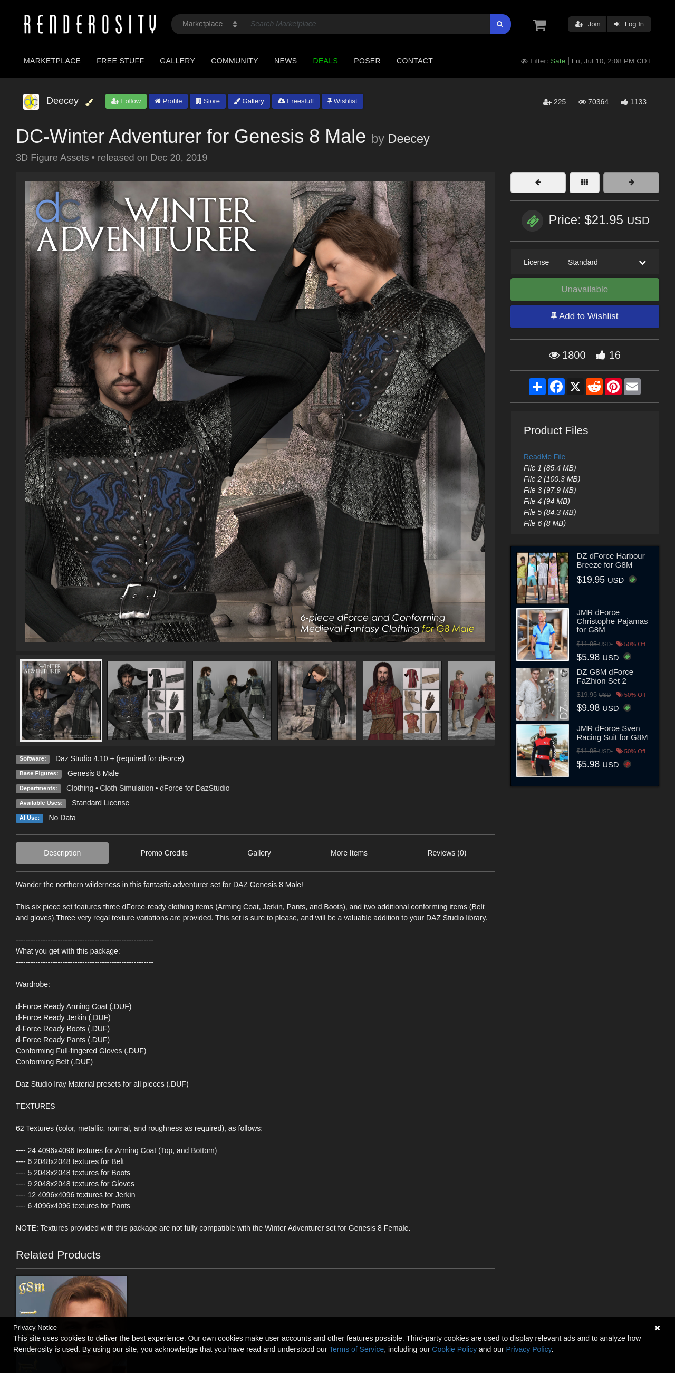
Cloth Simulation (126, 788)
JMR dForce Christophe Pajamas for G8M (612, 621)
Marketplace (52, 60)
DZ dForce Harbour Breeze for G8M (611, 560)
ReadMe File (544, 457)
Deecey (408, 139)
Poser (367, 60)
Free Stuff (120, 60)
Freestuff (296, 101)
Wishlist (342, 101)
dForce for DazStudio (194, 788)
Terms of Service (356, 1349)
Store (208, 101)
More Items (349, 853)
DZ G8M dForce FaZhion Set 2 (605, 676)
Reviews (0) (446, 853)
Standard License (100, 803)
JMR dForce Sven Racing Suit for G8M (612, 733)
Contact (415, 60)
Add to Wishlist (584, 316)
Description (62, 853)
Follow (126, 101)
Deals (325, 60)
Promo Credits (164, 853)
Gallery (177, 60)
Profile (168, 101)
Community (234, 60)
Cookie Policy (454, 1349)
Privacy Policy (528, 1349)
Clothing (79, 788)
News (285, 60)
